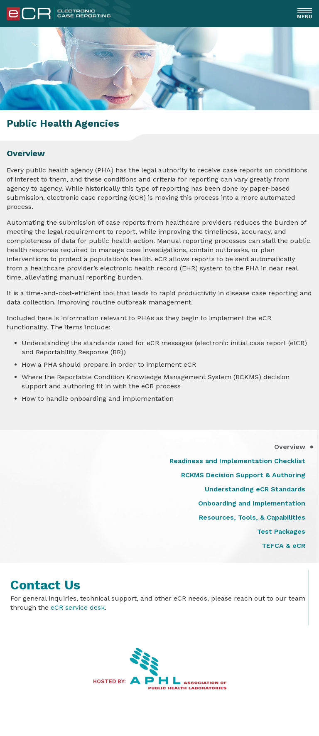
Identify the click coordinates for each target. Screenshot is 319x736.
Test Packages (281, 531)
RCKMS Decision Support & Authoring (243, 475)
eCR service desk (78, 607)
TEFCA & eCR (283, 546)
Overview (289, 447)
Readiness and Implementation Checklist (237, 461)
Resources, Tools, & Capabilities (252, 517)
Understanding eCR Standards (255, 489)
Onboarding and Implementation (251, 503)
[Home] (58, 18)
